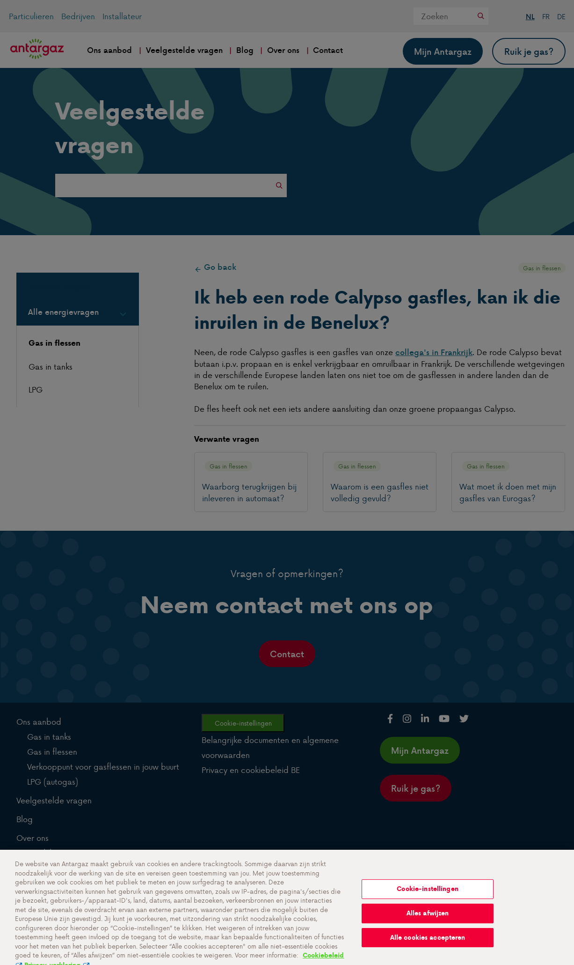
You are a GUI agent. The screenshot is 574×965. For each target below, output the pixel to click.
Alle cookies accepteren (427, 944)
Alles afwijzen (428, 919)
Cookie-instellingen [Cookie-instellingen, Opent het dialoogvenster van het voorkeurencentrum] (427, 895)
